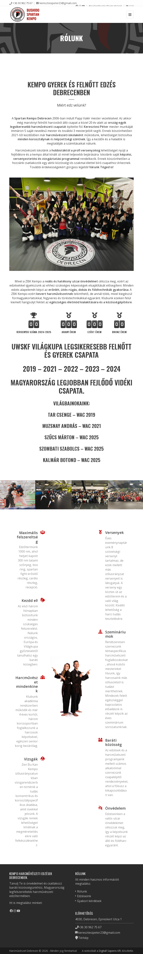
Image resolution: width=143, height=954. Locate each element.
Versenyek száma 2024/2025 (33, 332)
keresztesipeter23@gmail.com (58, 3)
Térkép (83, 938)
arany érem (69, 332)
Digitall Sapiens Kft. (110, 951)
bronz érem (119, 332)
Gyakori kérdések (89, 901)
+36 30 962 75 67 (22, 3)
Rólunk (82, 891)
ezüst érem (94, 332)
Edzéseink (84, 896)
